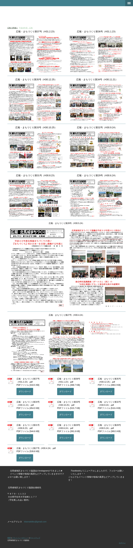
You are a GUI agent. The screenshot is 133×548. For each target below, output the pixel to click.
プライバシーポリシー (20, 538)
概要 (9, 538)
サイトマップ (35, 538)
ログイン (122, 543)
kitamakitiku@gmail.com (35, 522)
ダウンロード (25, 391)
